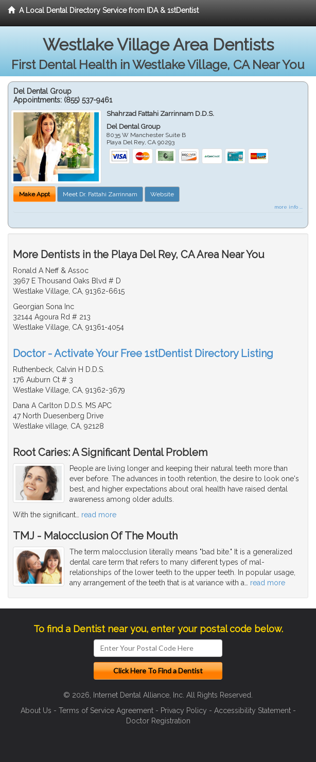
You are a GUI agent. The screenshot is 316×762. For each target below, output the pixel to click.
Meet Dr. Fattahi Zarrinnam (100, 194)
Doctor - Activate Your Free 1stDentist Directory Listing (143, 353)
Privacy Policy (184, 710)
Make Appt (34, 194)
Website (162, 194)
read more (98, 515)
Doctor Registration (158, 721)
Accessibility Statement (252, 710)
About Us (36, 710)
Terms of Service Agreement (106, 710)
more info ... (288, 207)
